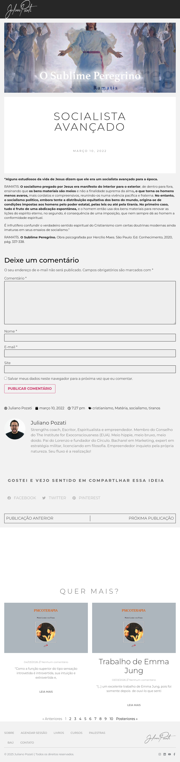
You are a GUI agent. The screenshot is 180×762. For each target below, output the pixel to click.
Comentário (15, 278)
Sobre (9, 732)
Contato (27, 742)
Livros (59, 732)
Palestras (97, 732)
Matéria (121, 408)
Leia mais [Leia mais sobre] (46, 691)
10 (111, 719)
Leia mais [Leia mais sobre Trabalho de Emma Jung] (134, 705)
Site (7, 363)
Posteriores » (127, 719)
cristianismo (103, 408)
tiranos (154, 408)
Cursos (76, 732)
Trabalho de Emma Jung (134, 666)
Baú (11, 742)
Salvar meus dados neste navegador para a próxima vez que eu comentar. (70, 378)
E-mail (10, 347)
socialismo (138, 408)
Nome (10, 331)
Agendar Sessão (34, 732)
